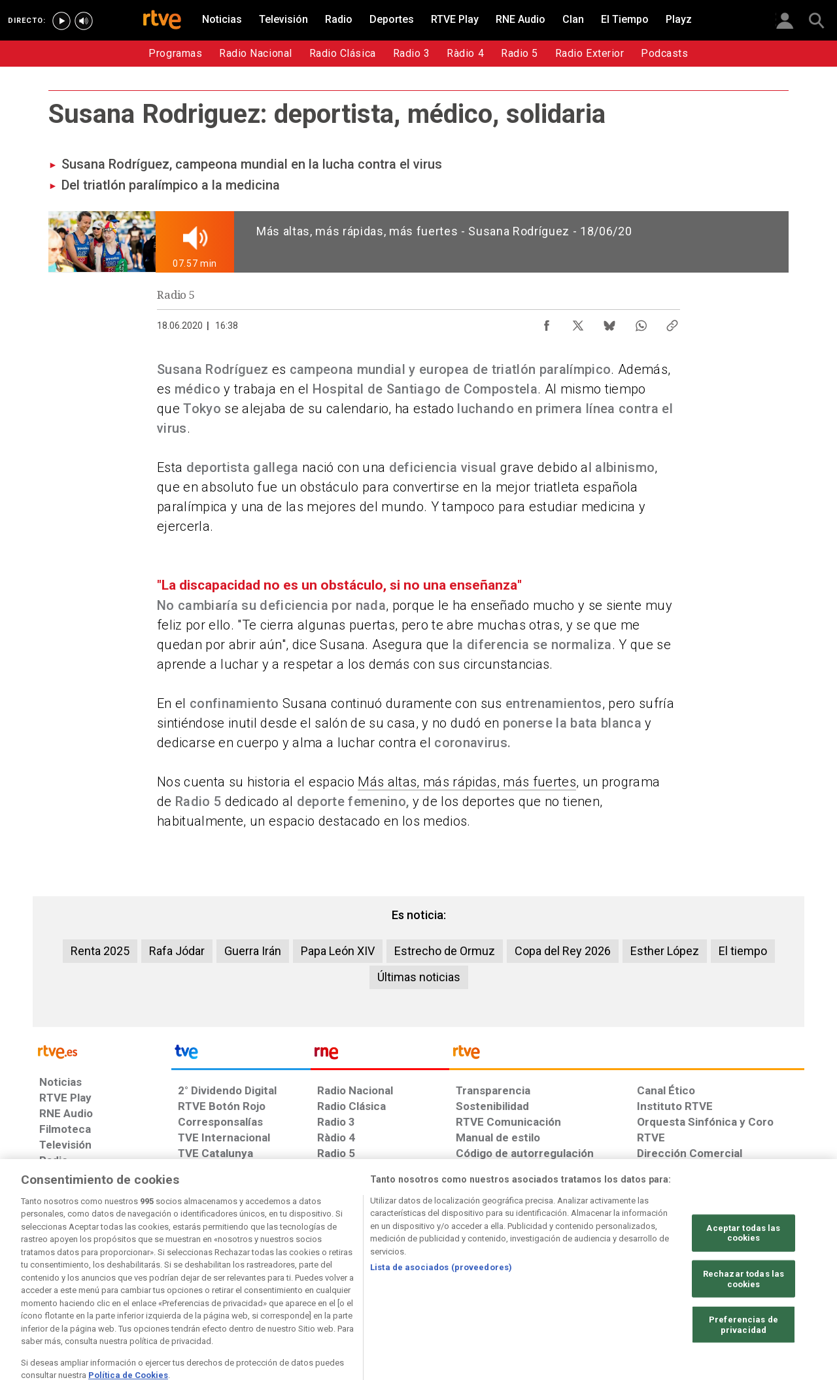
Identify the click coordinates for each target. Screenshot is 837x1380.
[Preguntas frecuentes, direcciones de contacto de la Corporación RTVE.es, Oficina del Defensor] (644, 1279)
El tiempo (743, 951)
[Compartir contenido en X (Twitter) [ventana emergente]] (578, 322)
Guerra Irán (252, 951)
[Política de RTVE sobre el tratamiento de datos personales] (159, 1279)
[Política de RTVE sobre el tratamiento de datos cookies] (276, 1279)
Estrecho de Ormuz (444, 951)
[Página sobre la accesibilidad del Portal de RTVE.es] (496, 1279)
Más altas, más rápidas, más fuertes (467, 782)
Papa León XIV (338, 951)
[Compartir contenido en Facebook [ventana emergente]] (546, 322)
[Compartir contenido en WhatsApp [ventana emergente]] (641, 322)
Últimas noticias (418, 977)
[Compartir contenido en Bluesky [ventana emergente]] (609, 322)
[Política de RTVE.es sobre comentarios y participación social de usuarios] (746, 1279)
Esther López (664, 951)
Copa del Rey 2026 (563, 951)
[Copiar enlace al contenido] (672, 322)
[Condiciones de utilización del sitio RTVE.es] (60, 1279)
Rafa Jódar (177, 951)
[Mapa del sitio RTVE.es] (574, 1279)
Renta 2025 (100, 951)
